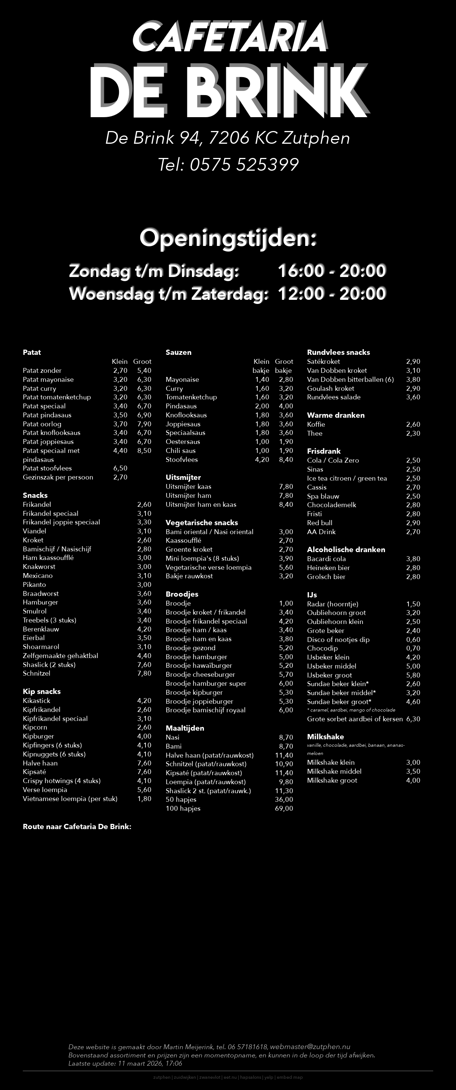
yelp (268, 1077)
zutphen (162, 1077)
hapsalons (250, 1077)
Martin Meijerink (188, 1047)
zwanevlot (209, 1077)
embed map (290, 1077)
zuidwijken (185, 1077)
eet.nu (230, 1077)
